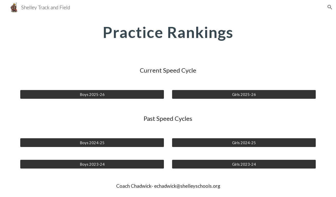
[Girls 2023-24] (244, 164)
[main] (168, 32)
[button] (330, 7)
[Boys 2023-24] (92, 164)
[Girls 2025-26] (244, 94)
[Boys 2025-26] (92, 94)
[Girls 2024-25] (244, 143)
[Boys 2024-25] (92, 143)
